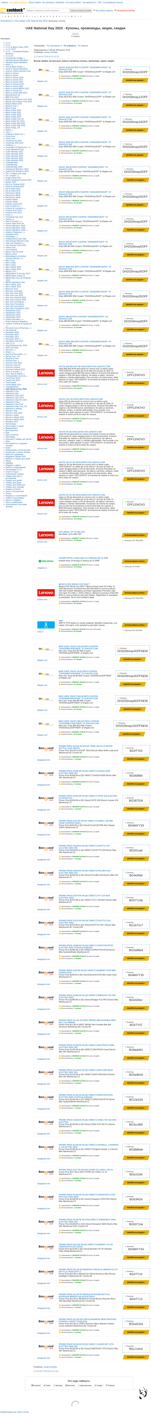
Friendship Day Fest (14, 217)
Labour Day (11, 247)
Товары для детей (14, 480)
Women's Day (12, 411)
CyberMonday (12, 163)
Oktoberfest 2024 (13, 315)
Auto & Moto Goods (14, 67)
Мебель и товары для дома (18, 459)
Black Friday (11, 108)
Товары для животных (15, 485)
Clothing (9, 145)
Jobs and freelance (14, 243)
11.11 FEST (11, 49)
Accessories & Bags (14, 58)
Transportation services (16, 376)
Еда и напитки (12, 435)
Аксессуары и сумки (15, 426)
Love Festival (11, 250)
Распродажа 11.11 (14, 470)
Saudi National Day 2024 (16, 345)
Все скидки (20, 21)
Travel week (11, 382)
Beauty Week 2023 (14, 104)
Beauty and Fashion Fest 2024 (19, 99)
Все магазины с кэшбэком (53, 2)
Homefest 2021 (12, 234)
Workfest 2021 (12, 422)
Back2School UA (13, 95)
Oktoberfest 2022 (13, 311)
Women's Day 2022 (14, 413)
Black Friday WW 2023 (15, 125)
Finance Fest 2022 (14, 210)
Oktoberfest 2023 (13, 313)
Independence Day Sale (16, 239)
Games (9, 219)
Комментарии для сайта (14, 1412)
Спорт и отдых (12, 472)
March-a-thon (11, 254)
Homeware (10, 237)
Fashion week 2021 (14, 204)
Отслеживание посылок (113, 2)
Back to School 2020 (14, 78)
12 (55, 57)
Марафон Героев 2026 (16, 456)
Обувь (8, 461)
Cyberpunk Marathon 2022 (17, 169)
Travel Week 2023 (13, 385)
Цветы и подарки (13, 500)
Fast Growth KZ (12, 206)
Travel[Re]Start (12, 387)
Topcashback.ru (7, 21)
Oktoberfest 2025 (13, 317)
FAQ (99, 2)
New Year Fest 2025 (14, 295)
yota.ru (40, 632)
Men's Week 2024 (13, 269)
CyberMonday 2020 (14, 167)
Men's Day (10, 260)
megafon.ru (42, 568)
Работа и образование (16, 467)
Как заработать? (89, 2)
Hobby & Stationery (14, 232)
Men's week (11, 263)
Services (9, 350)
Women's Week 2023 (15, 417)
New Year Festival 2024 (16, 298)
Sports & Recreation (14, 354)
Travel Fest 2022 (13, 378)
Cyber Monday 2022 (14, 152)
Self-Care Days (12, 348)
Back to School (12, 73)
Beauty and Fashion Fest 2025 (19, 102)
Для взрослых (12, 430)
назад (46, 52)
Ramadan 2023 (12, 337)
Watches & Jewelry (14, 409)
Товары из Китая (13, 489)
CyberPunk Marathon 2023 (17, 171)
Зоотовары (10, 437)
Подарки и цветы (13, 465)
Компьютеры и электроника (18, 450)
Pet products (11, 330)
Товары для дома (13, 483)
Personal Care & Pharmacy (17, 328)
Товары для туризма (15, 487)
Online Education (13, 319)
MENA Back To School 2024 (18, 274)
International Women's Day (17, 241)
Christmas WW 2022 (14, 143)
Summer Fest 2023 (14, 363)
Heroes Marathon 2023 (15, 226)
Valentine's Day (12, 391)
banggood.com (43, 760)
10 (50, 57)
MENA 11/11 (11, 271)
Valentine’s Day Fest (14, 404)
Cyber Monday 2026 (14, 160)
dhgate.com (42, 81)
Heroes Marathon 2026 (15, 230)
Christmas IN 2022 (14, 141)
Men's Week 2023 (13, 267)
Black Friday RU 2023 (15, 121)
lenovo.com (42, 384)
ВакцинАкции (11, 428)
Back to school (12, 75)
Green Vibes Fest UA (15, 223)
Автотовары (11, 424)
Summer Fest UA (13, 365)
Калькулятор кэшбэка (126, 10)
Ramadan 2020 (12, 332)
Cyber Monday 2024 (14, 156)
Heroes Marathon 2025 (15, 228)
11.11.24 (9, 56)
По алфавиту (70, 46)
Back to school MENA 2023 (17, 88)
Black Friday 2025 (13, 117)
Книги (8, 448)
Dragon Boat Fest (13, 178)
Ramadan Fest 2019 (14, 341)
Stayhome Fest (12, 358)
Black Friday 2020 (13, 110)
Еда (7, 433)
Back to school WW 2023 (16, 93)
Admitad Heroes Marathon (17, 60)
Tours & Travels (12, 372)
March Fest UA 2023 (14, 252)
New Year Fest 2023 (14, 293)
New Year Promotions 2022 (17, 308)
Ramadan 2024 (12, 339)
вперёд (54, 52)
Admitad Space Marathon (17, 62)
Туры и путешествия (15, 491)
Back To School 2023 (15, 84)
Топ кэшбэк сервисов (18, 2)
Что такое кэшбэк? (73, 2)
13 (58, 57)
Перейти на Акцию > (135, 80)
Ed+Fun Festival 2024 (15, 184)
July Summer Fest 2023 (16, 245)
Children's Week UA (14, 134)
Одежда (9, 463)
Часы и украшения (14, 502)
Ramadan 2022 (12, 335)
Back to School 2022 (14, 82)
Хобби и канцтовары (15, 498)
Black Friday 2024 (13, 115)
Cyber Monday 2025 (14, 158)
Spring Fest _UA (13, 356)
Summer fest (11, 361)
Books (8, 130)
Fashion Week (12, 200)
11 (52, 57)
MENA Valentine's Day (15, 282)
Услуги (9, 493)
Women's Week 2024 (15, 419)
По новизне (83, 46)
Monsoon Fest (12, 289)
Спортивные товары (15, 474)
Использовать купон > (135, 535)
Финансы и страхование (16, 496)
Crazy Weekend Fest (15, 149)
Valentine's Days (13, 402)
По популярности (54, 46)
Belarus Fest (11, 106)
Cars (8, 132)
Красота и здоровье (14, 454)
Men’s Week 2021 (13, 284)
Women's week (12, 415)
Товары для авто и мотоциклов (14, 477)
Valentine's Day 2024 (15, 398)
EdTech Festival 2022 (15, 186)
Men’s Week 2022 (13, 287)
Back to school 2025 (14, 86)
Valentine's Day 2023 (15, 396)
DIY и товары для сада (16, 173)
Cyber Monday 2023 (14, 154)
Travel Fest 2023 (13, 380)
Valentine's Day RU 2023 (16, 400)
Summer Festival (13, 367)
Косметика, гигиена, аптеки (18, 452)
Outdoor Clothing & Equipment (19, 324)
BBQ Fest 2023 (12, 97)
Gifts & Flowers (12, 221)
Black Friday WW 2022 (15, 123)
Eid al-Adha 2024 (13, 191)
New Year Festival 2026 (16, 300)
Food (8, 215)
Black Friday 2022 (13, 112)
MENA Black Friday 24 (15, 276)
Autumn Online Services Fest (18, 71)
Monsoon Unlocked (14, 291)
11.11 (8, 43)
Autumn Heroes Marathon (17, 69)
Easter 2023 (11, 182)
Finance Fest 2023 (14, 213)
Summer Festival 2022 (15, 369)
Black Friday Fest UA (15, 119)
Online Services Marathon (17, 321)
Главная (4, 2)
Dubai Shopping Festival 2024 (18, 180)
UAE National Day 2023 (37, 21)
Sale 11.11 (10, 343)
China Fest (10, 136)
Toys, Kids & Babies (14, 374)
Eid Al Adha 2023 (13, 189)
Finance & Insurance (14, 208)
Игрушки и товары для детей (18, 439)
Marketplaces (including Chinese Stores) (16, 257)
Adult (8, 65)
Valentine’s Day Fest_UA (16, 406)
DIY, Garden (11, 176)
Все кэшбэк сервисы (104, 10)
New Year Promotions (15, 302)
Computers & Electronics (16, 147)
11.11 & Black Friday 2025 (17, 47)
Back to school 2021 (14, 80)
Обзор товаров (34, 2)
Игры (8, 441)
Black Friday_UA (13, 128)
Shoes (8, 352)
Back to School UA (14, 91)
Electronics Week (13, 193)
